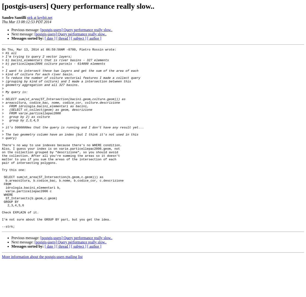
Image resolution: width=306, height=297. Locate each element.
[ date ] (50, 38)
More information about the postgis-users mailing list (42, 293)
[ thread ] (63, 38)
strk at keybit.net (39, 18)
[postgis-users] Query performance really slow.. (76, 30)
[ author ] (94, 38)
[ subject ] (78, 38)
